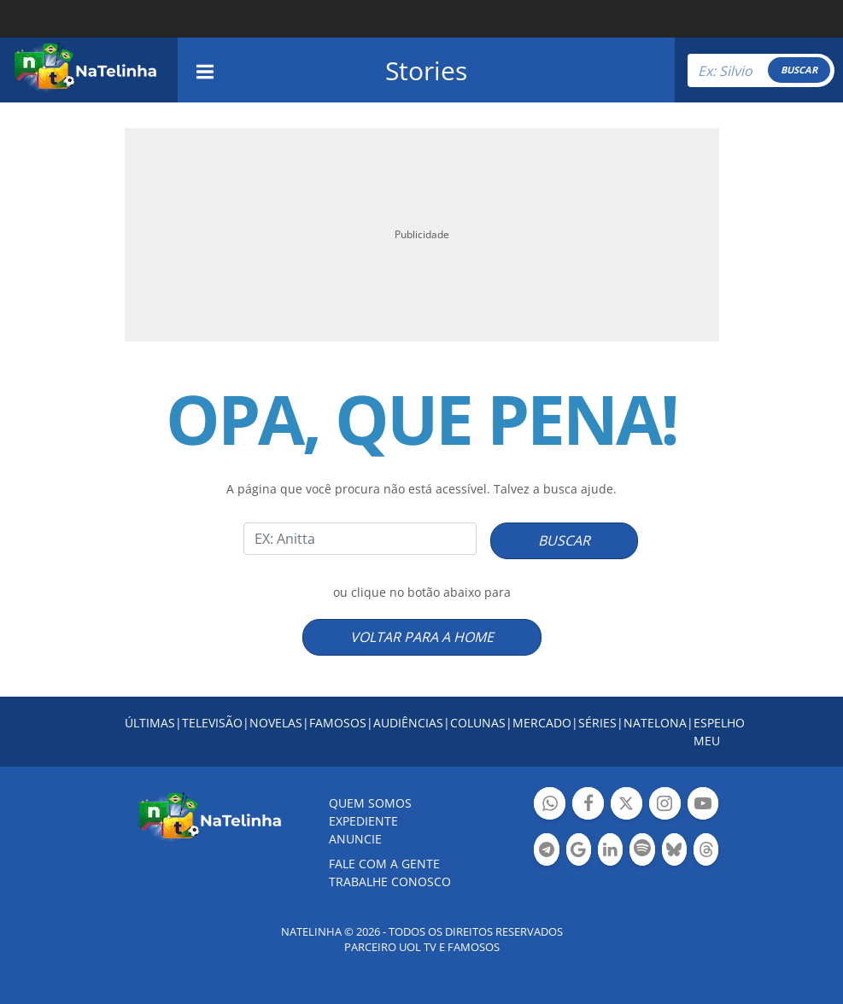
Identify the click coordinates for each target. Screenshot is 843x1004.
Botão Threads (706, 852)
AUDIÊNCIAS (408, 723)
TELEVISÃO (212, 723)
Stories (426, 70)
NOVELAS (275, 723)
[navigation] (205, 70)
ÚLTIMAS (150, 723)
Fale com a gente (384, 863)
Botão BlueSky (674, 852)
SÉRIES (597, 723)
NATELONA (655, 723)
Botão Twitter (626, 805)
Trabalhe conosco (390, 881)
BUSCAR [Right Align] (799, 69)
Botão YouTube (703, 805)
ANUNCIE (355, 839)
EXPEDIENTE (363, 821)
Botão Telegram (546, 852)
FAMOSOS (337, 723)
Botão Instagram (665, 805)
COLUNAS (478, 723)
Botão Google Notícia (578, 852)
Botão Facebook (588, 805)
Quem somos (370, 803)
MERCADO (541, 723)
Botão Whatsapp (549, 805)
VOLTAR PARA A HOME (422, 637)
